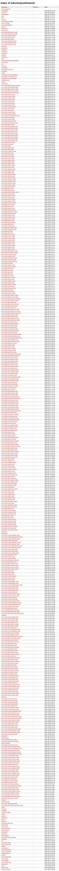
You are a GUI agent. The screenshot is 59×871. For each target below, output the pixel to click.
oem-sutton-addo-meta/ (7, 460)
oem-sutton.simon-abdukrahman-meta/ (12, 585)
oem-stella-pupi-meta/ (7, 289)
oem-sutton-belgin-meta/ (8, 94)
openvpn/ (4, 46)
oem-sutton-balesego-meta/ (9, 485)
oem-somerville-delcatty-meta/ (9, 126)
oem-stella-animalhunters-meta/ (10, 192)
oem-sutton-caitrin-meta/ (8, 105)
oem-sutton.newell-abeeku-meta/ (10, 544)
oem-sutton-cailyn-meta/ (8, 579)
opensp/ (3, 816)
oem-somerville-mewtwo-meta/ (9, 563)
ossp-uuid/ (4, 817)
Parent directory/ (5, 9)
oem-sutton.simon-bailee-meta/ (9, 771)
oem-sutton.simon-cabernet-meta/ (10, 720)
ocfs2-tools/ (4, 83)
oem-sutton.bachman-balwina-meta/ (11, 334)
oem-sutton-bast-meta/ (7, 149)
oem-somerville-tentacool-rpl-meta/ (10, 446)
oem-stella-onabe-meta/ (7, 286)
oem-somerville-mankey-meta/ (9, 393)
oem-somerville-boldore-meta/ (9, 252)
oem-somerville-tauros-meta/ (9, 131)
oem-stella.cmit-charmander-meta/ (10, 377)
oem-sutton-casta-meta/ (7, 117)
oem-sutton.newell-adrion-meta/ (10, 721)
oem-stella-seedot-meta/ (8, 291)
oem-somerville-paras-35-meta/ (10, 567)
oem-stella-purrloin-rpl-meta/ (9, 506)
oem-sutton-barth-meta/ (7, 487)
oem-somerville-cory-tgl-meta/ (9, 640)
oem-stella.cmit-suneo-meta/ (9, 382)
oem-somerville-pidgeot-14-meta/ (10, 657)
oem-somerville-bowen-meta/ (9, 608)
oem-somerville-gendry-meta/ (9, 734)
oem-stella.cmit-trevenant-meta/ (10, 407)
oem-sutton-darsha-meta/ (8, 199)
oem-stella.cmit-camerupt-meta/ (10, 670)
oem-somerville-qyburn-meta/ (9, 305)
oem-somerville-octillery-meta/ (9, 725)
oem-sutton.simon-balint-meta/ (9, 551)
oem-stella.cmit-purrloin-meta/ (9, 373)
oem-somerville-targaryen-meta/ (10, 409)
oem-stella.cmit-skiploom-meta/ (9, 403)
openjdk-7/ (4, 531)
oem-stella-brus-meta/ (7, 206)
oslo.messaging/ (5, 828)
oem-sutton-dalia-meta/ (7, 172)
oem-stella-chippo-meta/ (8, 208)
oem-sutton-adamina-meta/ (8, 524)
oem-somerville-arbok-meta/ (9, 561)
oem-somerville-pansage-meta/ (9, 366)
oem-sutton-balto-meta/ (7, 432)
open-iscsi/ (4, 28)
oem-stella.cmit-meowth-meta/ (9, 780)
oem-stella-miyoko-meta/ (8, 234)
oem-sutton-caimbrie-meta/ (8, 513)
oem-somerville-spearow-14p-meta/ (11, 313)
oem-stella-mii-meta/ (7, 231)
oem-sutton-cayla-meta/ (7, 158)
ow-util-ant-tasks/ (6, 842)
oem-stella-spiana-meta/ (8, 215)
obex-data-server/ (6, 844)
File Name (4, 7)
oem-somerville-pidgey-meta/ (9, 627)
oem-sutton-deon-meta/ (7, 167)
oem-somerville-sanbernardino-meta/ (11, 716)
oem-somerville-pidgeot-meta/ (9, 659)
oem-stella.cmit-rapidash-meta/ (9, 401)
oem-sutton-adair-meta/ (7, 496)
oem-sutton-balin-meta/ (7, 572)
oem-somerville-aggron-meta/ (9, 250)
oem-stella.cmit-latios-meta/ (9, 387)
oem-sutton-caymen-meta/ (8, 121)
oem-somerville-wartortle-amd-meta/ (11, 353)
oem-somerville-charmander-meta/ (10, 638)
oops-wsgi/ (4, 864)
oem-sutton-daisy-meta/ (7, 163)
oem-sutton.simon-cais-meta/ (9, 592)
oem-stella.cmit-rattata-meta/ (9, 673)
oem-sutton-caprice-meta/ (8, 467)
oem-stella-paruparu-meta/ (8, 288)
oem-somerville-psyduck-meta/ (9, 569)
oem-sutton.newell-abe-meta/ (9, 540)
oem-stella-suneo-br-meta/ (8, 259)
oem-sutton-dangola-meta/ (8, 179)
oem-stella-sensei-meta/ (8, 226)
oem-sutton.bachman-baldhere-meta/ (11, 748)
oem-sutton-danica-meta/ (8, 245)
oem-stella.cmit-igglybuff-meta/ (9, 417)
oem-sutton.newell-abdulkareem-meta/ (11, 537)
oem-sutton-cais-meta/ (7, 570)
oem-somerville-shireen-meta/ (9, 457)
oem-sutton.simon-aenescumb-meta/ (11, 718)
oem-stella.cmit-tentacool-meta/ (10, 330)
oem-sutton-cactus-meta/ (8, 96)
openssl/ (3, 19)
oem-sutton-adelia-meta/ (8, 494)
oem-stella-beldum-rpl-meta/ (9, 343)
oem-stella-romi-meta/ (7, 517)
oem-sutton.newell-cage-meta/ (9, 618)
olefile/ (3, 73)
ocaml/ (3, 814)
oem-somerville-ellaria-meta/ (9, 645)
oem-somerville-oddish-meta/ (9, 449)
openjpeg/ (4, 839)
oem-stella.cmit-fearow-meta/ (9, 416)
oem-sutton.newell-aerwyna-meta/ (10, 601)
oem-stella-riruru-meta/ (7, 275)
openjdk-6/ (4, 833)
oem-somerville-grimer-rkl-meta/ (10, 647)
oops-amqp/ (4, 858)
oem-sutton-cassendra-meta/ (9, 261)
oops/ (2, 865)
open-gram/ (4, 832)
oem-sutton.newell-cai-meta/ (9, 597)
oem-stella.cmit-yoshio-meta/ (9, 332)
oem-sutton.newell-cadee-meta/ (10, 789)
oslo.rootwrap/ (5, 830)
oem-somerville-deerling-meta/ (9, 122)
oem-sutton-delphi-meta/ (8, 176)
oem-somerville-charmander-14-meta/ (11, 636)
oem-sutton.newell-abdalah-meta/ (10, 535)
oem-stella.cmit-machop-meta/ (9, 425)
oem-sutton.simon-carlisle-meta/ (10, 693)
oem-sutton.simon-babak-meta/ (9, 617)
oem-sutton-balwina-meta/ (8, 473)
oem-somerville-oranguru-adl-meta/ (11, 298)
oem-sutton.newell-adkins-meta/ (10, 707)
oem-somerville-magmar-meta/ (9, 437)
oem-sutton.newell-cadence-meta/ (10, 791)
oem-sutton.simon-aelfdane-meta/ (10, 629)
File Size (35, 7)
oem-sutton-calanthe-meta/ (8, 151)
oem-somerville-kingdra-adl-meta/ (10, 611)
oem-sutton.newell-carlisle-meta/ (10, 686)
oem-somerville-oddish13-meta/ (10, 451)
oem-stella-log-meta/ (7, 263)
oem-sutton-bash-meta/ (7, 147)
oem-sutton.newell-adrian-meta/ (10, 709)
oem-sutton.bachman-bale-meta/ (10, 750)
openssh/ (3, 12)
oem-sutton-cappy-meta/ (8, 556)
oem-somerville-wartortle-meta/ (9, 480)
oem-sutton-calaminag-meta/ (9, 505)
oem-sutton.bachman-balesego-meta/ (11, 337)
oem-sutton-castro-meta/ (8, 119)
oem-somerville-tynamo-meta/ (9, 135)
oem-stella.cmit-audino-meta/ (9, 529)
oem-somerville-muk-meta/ (8, 439)
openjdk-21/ (4, 30)
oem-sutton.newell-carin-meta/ (9, 723)
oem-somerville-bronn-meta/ (9, 739)
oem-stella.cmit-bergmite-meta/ (9, 323)
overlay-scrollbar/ (6, 812)
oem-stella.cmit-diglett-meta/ (9, 428)
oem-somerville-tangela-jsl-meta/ (10, 318)
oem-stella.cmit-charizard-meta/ (10, 784)
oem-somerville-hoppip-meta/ (9, 474)
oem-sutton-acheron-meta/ (8, 522)
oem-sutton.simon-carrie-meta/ (9, 695)
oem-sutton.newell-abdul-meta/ (9, 583)
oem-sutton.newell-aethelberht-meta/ (11, 602)
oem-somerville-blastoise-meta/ (10, 634)
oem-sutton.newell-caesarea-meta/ (10, 604)
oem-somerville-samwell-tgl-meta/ (10, 796)
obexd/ (3, 819)
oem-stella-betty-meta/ (7, 268)
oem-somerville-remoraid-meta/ (10, 60)
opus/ (2, 58)
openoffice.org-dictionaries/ (8, 837)
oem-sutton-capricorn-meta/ (9, 469)
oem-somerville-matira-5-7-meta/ (10, 654)
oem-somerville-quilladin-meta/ (9, 339)
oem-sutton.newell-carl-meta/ (9, 682)
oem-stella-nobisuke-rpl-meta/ (9, 489)
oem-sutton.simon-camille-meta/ (10, 775)
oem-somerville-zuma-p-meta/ (9, 668)
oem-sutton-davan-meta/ (8, 249)
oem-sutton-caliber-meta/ (8, 256)
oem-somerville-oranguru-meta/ (10, 300)
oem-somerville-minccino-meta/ (10, 369)
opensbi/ (3, 66)
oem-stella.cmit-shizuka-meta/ (9, 364)
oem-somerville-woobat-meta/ (9, 138)
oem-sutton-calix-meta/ (7, 156)
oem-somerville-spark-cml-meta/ (10, 661)
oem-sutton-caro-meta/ (7, 108)
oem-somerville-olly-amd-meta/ (9, 297)
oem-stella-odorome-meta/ (8, 284)
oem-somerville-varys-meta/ (9, 665)
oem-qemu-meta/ (6, 145)
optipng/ (3, 55)
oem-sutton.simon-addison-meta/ (10, 768)
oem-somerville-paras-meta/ (9, 302)
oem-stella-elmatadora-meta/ (9, 257)
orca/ (2, 16)
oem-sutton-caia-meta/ (7, 492)
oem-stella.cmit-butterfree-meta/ (10, 741)
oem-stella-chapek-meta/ (8, 345)
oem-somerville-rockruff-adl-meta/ (10, 115)
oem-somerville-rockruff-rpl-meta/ (10, 341)
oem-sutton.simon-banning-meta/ (10, 766)
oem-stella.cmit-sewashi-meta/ (9, 329)
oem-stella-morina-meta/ (8, 236)
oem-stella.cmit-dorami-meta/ (9, 325)
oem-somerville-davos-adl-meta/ (10, 609)
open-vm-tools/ (5, 23)
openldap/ (4, 50)
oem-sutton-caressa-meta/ (8, 558)
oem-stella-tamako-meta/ (8, 217)
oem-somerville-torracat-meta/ (9, 133)
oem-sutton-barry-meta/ (7, 490)
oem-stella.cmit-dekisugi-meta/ (9, 359)
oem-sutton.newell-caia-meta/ (9, 599)
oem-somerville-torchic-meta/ (9, 448)
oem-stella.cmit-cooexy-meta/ (9, 357)
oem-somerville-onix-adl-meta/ (9, 394)
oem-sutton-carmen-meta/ (8, 266)
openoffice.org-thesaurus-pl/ (9, 76)
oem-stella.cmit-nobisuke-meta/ (10, 378)
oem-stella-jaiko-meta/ (7, 224)
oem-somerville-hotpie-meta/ (9, 649)
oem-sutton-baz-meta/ (7, 153)
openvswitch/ (5, 14)
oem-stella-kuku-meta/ (7, 515)
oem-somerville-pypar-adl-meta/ (10, 304)
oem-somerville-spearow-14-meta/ (10, 311)
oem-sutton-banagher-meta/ (9, 554)
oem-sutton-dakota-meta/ (8, 169)
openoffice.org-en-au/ (7, 69)
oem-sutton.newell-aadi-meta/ (9, 677)
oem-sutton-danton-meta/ (8, 185)
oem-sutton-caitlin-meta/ (8, 103)
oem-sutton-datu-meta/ (7, 39)
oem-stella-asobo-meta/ (7, 190)
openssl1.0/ (4, 533)
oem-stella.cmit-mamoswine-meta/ (10, 398)
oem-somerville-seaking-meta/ (9, 129)
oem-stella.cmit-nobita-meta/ (9, 327)
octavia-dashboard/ (6, 25)
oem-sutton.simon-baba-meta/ (9, 620)
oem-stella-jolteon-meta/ (8, 124)
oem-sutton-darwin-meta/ (8, 201)
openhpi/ (3, 615)
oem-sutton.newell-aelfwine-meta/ (10, 732)
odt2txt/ (3, 846)
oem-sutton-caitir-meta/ (7, 503)
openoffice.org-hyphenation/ (9, 78)
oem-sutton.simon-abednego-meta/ (11, 547)
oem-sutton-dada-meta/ (7, 162)
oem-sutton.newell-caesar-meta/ (10, 681)
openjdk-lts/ (4, 48)
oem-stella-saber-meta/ (7, 279)
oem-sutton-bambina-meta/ (8, 576)
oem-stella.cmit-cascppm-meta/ (10, 414)
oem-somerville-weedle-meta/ (9, 666)
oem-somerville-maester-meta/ (9, 652)
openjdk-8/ (4, 736)
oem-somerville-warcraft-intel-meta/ (11, 729)
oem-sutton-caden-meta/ (8, 98)
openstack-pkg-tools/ (7, 823)
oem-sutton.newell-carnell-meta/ (10, 688)
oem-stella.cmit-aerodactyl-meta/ (10, 419)
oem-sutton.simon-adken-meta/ (9, 769)
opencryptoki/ (5, 835)
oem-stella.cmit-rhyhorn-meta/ (9, 745)
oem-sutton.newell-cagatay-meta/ (10, 593)
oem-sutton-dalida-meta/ (8, 243)
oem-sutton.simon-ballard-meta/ (10, 553)
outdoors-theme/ (5, 869)
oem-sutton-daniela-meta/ (8, 181)
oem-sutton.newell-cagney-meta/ (10, 595)
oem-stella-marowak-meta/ (8, 350)
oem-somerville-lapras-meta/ (9, 442)
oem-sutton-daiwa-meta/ (8, 240)
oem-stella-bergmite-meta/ (8, 202)
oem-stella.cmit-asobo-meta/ (9, 375)
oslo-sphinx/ (4, 825)
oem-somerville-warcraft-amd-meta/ (11, 410)
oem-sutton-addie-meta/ (8, 464)
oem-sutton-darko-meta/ (8, 247)
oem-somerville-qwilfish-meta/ (9, 481)
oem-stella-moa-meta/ (7, 144)
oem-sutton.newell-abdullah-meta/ (10, 538)
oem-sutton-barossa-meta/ (8, 512)
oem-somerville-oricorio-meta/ (9, 453)
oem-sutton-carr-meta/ (7, 110)
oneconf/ (3, 821)
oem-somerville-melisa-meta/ (9, 705)
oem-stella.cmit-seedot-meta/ (9, 368)
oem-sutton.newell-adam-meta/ (9, 755)
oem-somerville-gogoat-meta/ (9, 32)
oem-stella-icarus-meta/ (7, 346)
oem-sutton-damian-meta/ (8, 174)
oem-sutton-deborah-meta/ (8, 42)
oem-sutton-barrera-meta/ (8, 435)
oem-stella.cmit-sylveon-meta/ (9, 405)
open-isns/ (4, 57)
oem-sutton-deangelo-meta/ (9, 41)
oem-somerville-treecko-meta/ (9, 455)
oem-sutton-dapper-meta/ (8, 195)
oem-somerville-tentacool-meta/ (10, 444)
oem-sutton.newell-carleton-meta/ (10, 684)
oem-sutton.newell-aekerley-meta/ (10, 730)
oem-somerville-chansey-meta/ (9, 89)
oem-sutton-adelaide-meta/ (8, 462)
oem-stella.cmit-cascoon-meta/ (9, 385)
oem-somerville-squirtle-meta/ (9, 727)
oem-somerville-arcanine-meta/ (9, 87)
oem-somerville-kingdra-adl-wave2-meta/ (12, 613)
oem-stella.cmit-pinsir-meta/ (9, 778)
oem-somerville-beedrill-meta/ (9, 622)
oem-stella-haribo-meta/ (7, 282)
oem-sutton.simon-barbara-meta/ (10, 714)
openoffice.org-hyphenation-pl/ (9, 74)
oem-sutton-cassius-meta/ (8, 114)
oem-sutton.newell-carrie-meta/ (9, 691)
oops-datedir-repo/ (6, 862)
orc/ (2, 64)
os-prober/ (4, 71)
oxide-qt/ (3, 800)
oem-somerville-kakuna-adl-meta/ (10, 355)
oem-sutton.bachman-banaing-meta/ (11, 785)
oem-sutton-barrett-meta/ (8, 499)
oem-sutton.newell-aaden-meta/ (10, 675)
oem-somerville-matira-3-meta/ (9, 295)
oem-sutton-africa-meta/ (8, 458)
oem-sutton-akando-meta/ (8, 510)
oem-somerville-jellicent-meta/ (9, 128)
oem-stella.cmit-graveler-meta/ (9, 361)
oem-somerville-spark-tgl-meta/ (9, 663)
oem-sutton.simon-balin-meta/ (9, 549)
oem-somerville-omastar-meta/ (9, 565)
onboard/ (3, 809)
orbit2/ (3, 807)
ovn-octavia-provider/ (7, 21)
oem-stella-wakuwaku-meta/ (9, 227)
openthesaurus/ (5, 80)
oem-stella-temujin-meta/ (8, 218)
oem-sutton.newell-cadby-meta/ (10, 787)
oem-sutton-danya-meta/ (8, 186)
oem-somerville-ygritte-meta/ (9, 322)
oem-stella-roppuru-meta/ (8, 277)
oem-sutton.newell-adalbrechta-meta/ (11, 753)
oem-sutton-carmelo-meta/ (8, 106)
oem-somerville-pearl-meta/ (8, 656)
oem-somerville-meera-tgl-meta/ (10, 794)
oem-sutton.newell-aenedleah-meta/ (11, 711)
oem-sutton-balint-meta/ (7, 574)
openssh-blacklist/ (6, 857)
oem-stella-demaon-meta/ (8, 210)
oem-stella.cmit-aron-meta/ (8, 528)
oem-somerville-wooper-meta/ (9, 140)
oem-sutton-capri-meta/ (7, 465)
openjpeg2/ (4, 67)
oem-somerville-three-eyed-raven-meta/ (12, 805)
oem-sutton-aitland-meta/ (8, 497)
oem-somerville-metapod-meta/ (9, 625)
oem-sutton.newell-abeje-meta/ (9, 586)
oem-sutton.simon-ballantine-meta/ (10, 631)
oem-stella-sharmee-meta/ (8, 213)
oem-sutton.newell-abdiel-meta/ (10, 590)
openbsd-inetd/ (5, 801)
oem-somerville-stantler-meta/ (9, 316)
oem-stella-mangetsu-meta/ (8, 229)
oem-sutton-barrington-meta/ (9, 501)
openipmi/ (4, 53)
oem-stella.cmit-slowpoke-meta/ (10, 380)
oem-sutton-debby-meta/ (8, 165)
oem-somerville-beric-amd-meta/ (10, 633)
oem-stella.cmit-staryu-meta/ (9, 782)
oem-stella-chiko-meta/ (7, 508)
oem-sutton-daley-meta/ (7, 170)
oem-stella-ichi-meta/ (7, 270)
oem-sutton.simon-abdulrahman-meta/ (11, 545)
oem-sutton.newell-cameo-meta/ (10, 759)
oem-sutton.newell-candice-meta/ (10, 761)
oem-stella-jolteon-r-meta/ (8, 348)
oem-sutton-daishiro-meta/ (8, 44)
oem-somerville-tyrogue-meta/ (9, 137)
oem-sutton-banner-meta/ (8, 433)
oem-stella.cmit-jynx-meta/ (8, 423)
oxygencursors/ (5, 853)
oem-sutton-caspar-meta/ (8, 112)
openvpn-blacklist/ (6, 851)
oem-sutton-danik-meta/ (7, 193)
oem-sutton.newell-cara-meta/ (9, 764)
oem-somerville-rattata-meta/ (9, 430)
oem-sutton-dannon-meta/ (8, 183)
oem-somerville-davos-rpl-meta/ (10, 92)
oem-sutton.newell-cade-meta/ (9, 702)
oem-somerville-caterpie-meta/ (9, 777)
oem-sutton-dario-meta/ (7, 37)
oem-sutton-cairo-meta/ (7, 101)
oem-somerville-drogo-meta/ (9, 643)
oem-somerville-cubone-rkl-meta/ (10, 641)
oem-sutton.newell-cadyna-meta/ (10, 757)
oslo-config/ (4, 826)
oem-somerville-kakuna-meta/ (9, 650)
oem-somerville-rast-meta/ (8, 307)
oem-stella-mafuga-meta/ (8, 265)
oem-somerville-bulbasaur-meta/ (10, 792)
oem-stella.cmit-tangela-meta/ (9, 426)
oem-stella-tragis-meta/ (7, 220)
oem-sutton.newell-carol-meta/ (9, 689)
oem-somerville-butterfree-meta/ (10, 624)
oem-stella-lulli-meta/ (7, 274)
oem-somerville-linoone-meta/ (9, 33)
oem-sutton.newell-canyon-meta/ (10, 713)
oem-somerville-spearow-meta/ (9, 314)
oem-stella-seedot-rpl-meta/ (9, 352)
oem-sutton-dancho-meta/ (8, 177)
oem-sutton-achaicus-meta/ (8, 521)
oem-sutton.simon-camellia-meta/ (10, 773)
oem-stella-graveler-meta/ (8, 222)
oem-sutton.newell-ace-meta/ (9, 803)
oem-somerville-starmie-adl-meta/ (10, 320)
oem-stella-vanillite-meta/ (8, 281)
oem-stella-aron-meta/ (7, 188)
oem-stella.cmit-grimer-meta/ (9, 421)
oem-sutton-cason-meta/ (8, 238)
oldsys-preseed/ (5, 743)
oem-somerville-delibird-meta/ (9, 391)
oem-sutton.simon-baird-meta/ (9, 704)
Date (45, 7)
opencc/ (3, 26)
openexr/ (3, 697)
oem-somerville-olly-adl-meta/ (9, 384)
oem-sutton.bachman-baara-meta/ (10, 336)
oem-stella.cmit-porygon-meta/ (9, 400)
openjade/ (4, 810)
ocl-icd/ (3, 81)
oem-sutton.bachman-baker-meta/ (10, 746)
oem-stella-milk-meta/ (7, 233)
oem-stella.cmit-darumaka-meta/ (10, 396)
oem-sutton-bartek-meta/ (8, 476)
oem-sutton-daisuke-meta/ (8, 35)
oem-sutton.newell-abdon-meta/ (10, 581)
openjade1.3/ (5, 848)
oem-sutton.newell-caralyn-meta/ (10, 762)
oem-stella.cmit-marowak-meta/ (10, 371)
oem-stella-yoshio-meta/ (8, 204)
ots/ (2, 840)
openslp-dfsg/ (5, 737)
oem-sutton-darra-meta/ (7, 197)
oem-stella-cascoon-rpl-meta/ (9, 526)
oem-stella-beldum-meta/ (8, 471)
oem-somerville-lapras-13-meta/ (10, 441)
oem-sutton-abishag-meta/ (8, 519)
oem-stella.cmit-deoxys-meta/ (9, 672)
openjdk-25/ (4, 10)
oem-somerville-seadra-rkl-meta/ (10, 309)
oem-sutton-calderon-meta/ (8, 254)
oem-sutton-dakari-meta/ (8, 241)
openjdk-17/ (4, 51)
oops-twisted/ (5, 860)
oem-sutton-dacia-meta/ (7, 160)
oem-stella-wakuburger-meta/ (9, 211)
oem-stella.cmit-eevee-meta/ (9, 698)
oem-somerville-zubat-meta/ (9, 483)
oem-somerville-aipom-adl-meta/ (10, 560)
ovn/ (2, 18)
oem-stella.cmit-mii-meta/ (8, 389)
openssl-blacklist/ (6, 849)
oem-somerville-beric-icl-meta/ (9, 798)
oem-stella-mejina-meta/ (8, 142)
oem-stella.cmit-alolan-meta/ (9, 412)
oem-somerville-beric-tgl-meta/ (9, 588)
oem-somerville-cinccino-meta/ (9, 90)
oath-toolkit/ (4, 62)
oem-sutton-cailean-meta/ (8, 577)
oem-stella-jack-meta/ (7, 272)
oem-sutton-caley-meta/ (7, 154)
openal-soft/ (4, 867)
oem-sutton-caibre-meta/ (8, 99)
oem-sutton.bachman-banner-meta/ (11, 752)
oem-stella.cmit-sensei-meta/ (9, 362)
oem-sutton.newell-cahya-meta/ (10, 606)
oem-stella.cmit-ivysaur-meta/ (9, 700)
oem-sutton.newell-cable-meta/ (9, 679)
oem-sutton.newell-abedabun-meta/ (11, 542)
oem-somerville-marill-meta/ (9, 478)
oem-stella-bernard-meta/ (8, 293)
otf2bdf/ (3, 855)
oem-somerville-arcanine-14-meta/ (10, 85)
